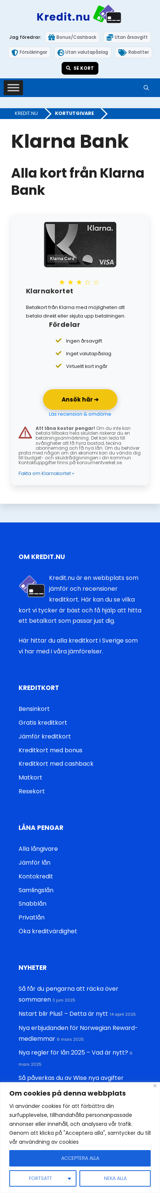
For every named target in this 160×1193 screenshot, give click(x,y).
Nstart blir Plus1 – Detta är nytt (63, 1013)
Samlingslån (36, 890)
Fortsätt (40, 1178)
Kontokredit (36, 876)
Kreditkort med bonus (50, 750)
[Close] (155, 1085)
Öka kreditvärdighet (48, 931)
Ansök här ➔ (80, 399)
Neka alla (115, 1178)
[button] (146, 87)
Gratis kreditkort (43, 722)
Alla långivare (38, 848)
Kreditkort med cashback (56, 763)
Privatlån (32, 917)
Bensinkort (34, 709)
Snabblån (32, 903)
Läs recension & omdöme (80, 414)
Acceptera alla (80, 1158)
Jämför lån (34, 862)
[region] (80, 1137)
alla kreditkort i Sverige (90, 640)
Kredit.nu (26, 113)
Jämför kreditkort (45, 736)
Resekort (32, 791)
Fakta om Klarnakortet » (46, 473)
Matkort (30, 777)
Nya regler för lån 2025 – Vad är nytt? (73, 1052)
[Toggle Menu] (13, 87)
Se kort (80, 68)
